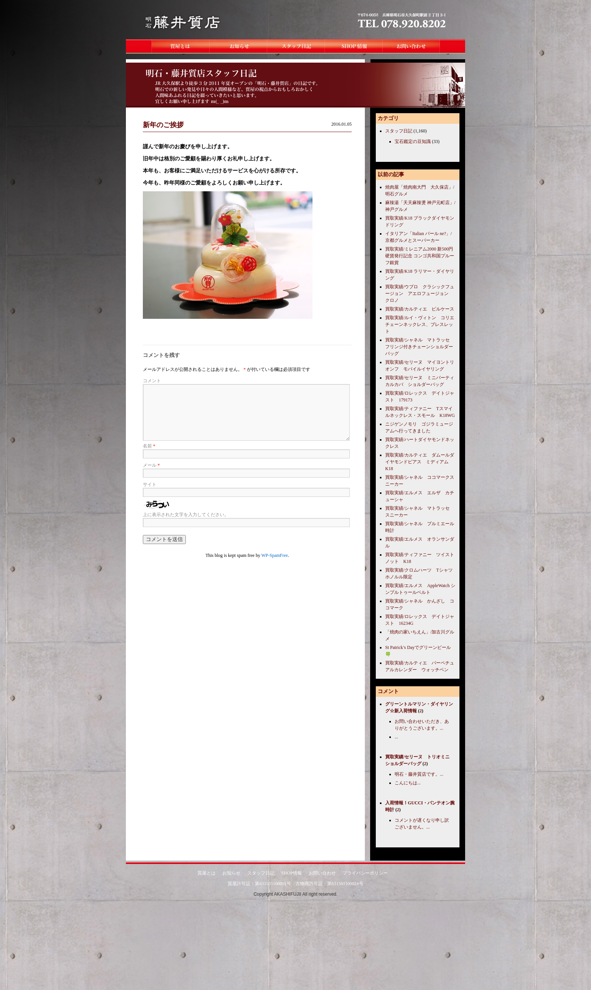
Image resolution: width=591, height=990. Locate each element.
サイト (149, 484)
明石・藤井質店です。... (419, 774)
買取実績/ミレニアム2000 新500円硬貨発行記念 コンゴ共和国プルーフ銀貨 (419, 255)
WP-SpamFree (274, 555)
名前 (149, 446)
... (396, 736)
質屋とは (207, 873)
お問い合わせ (322, 873)
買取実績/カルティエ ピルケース (419, 309)
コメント (152, 380)
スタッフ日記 (398, 131)
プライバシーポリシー (365, 873)
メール (151, 465)
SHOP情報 (291, 873)
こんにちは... (408, 783)
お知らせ (231, 873)
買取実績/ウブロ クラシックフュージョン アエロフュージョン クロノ (419, 293)
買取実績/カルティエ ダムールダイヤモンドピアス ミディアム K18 (419, 461)
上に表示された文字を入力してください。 (186, 514)
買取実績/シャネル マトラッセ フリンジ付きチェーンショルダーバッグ (419, 346)
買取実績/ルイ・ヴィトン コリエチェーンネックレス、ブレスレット (419, 324)
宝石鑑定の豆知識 (413, 141)
